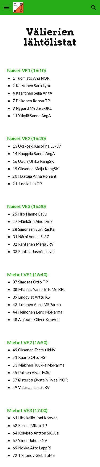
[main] (50, 37)
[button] (6, 7)
